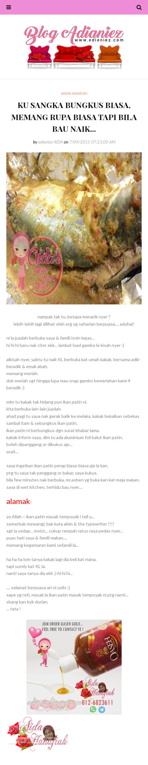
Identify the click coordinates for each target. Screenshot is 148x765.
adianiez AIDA (50, 141)
